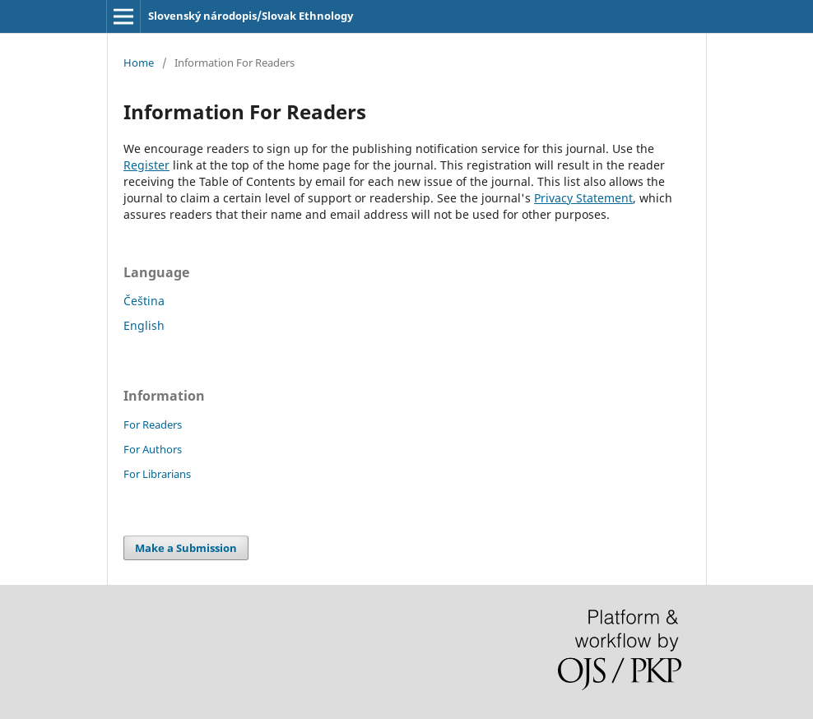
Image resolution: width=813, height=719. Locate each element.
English (144, 325)
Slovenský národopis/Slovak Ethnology (250, 15)
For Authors (152, 449)
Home (138, 62)
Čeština (144, 300)
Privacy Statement (583, 198)
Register (146, 165)
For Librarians (157, 473)
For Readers (152, 424)
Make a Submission (186, 547)
